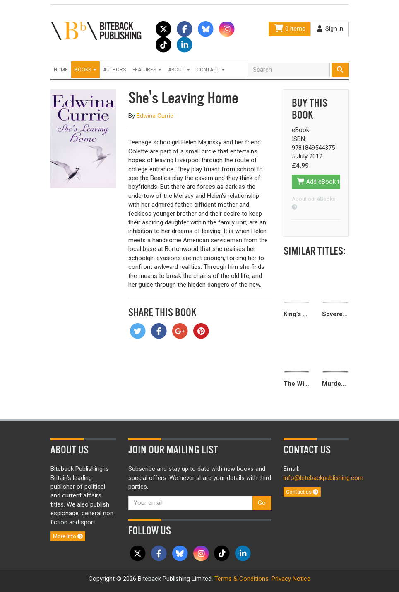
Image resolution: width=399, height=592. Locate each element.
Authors (114, 70)
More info (68, 536)
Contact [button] (211, 70)
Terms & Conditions (241, 578)
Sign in (329, 28)
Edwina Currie (155, 115)
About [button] (179, 70)
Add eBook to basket (319, 181)
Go (262, 503)
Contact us (302, 492)
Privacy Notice (291, 578)
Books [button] (85, 70)
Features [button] (146, 70)
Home (61, 70)
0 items (289, 28)
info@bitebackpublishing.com (323, 478)
